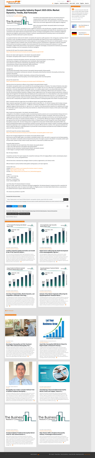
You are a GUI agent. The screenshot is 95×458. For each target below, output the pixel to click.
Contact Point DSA (72, 454)
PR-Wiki (58, 1)
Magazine (82, 3)
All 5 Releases (9, 310)
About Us (87, 3)
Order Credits (72, 3)
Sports (12, 341)
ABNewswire (8, 342)
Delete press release (12, 213)
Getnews (7, 387)
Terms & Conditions (64, 454)
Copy (65, 199)
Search (86, 1)
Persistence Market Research (45, 387)
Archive (77, 3)
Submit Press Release (64, 3)
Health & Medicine (19, 15)
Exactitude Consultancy (44, 342)
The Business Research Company (20, 16)
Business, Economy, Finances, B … (50, 341)
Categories (56, 3)
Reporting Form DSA (80, 454)
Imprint (63, 1)
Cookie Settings (87, 454)
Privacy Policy (57, 454)
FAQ (50, 454)
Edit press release (24, 213)
